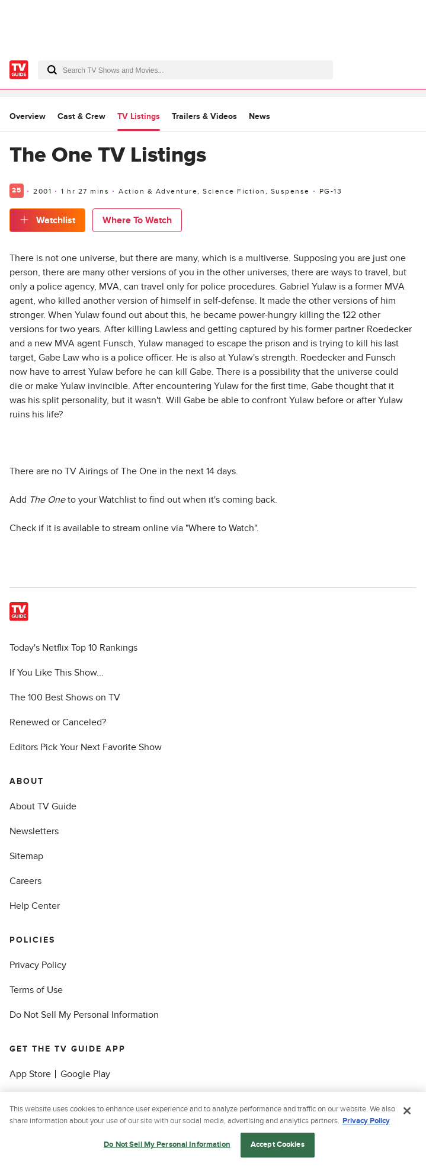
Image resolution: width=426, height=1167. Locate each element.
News (259, 116)
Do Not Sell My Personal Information (84, 1015)
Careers (25, 881)
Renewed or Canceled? (57, 722)
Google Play (85, 1074)
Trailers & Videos (204, 116)
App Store (30, 1074)
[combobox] (185, 69)
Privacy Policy (37, 965)
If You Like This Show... (56, 673)
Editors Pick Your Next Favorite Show (85, 747)
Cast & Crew (81, 116)
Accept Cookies (278, 1147)
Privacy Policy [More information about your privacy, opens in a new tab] (366, 1122)
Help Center (34, 906)
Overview (27, 116)
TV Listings (138, 116)
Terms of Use (36, 990)
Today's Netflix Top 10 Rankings (73, 648)
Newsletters (34, 831)
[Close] (407, 1113)
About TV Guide (42, 806)
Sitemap (26, 856)
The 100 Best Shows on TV (64, 697)
